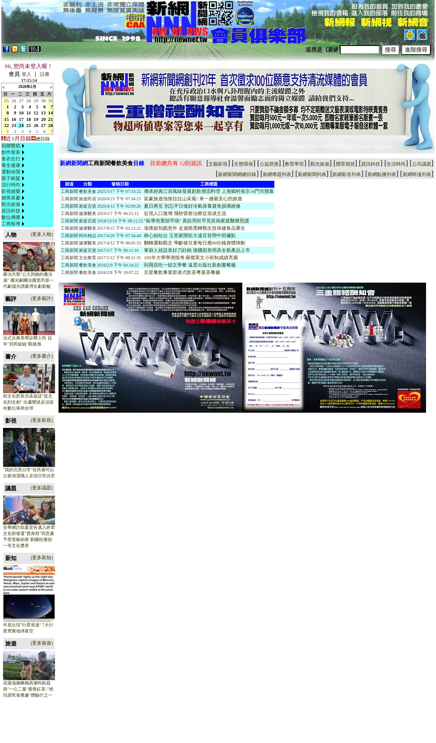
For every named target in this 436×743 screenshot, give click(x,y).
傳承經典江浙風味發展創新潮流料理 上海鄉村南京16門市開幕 (209, 191)
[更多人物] (42, 234)
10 (21, 112)
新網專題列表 (277, 174)
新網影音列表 (346, 174)
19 (36, 119)
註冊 (44, 74)
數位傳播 (10, 217)
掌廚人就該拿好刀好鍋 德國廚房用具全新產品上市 (197, 250)
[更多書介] (42, 355)
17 (21, 119)
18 (28, 119)
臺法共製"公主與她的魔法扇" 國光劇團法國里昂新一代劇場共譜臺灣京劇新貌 (28, 280)
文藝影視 (218, 163)
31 (50, 100)
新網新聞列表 (312, 174)
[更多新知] (42, 557)
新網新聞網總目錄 (237, 174)
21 (50, 119)
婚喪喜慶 (10, 197)
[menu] (13, 185)
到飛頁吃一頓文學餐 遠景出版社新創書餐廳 (190, 264)
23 (14, 125)
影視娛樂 (10, 191)
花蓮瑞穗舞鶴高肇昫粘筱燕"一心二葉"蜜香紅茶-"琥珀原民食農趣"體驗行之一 (28, 689)
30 (43, 100)
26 (14, 100)
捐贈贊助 (10, 145)
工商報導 (10, 223)
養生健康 (10, 165)
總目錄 (43, 138)
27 (21, 100)
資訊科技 (10, 210)
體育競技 (345, 163)
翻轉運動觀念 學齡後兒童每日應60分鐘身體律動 (194, 242)
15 (6, 119)
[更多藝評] (42, 298)
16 (14, 119)
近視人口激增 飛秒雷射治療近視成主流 (185, 213)
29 (36, 100)
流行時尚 (10, 184)
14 (50, 112)
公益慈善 (269, 163)
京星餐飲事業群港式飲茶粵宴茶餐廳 (182, 272)
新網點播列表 (382, 174)
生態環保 (243, 163)
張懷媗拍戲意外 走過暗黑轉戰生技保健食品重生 (194, 228)
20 (43, 119)
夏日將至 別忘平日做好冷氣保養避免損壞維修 (192, 206)
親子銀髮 (10, 178)
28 (28, 100)
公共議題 (421, 163)
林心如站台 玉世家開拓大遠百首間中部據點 (190, 235)
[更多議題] (42, 487)
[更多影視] (42, 420)
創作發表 (10, 152)
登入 (26, 74)
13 (43, 112)
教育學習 (294, 163)
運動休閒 (10, 171)
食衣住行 (10, 158)
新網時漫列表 (417, 174)
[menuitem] (13, 146)
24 (21, 125)
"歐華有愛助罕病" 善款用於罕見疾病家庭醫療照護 (196, 220)
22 (6, 125)
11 (28, 112)
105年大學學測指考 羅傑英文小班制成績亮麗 (191, 257)
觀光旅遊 (10, 204)
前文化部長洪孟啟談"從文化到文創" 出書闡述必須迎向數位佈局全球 (28, 402)
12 (36, 112)
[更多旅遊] (42, 642)
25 (6, 100)
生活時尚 (396, 163)
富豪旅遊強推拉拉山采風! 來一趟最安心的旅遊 (193, 198)
